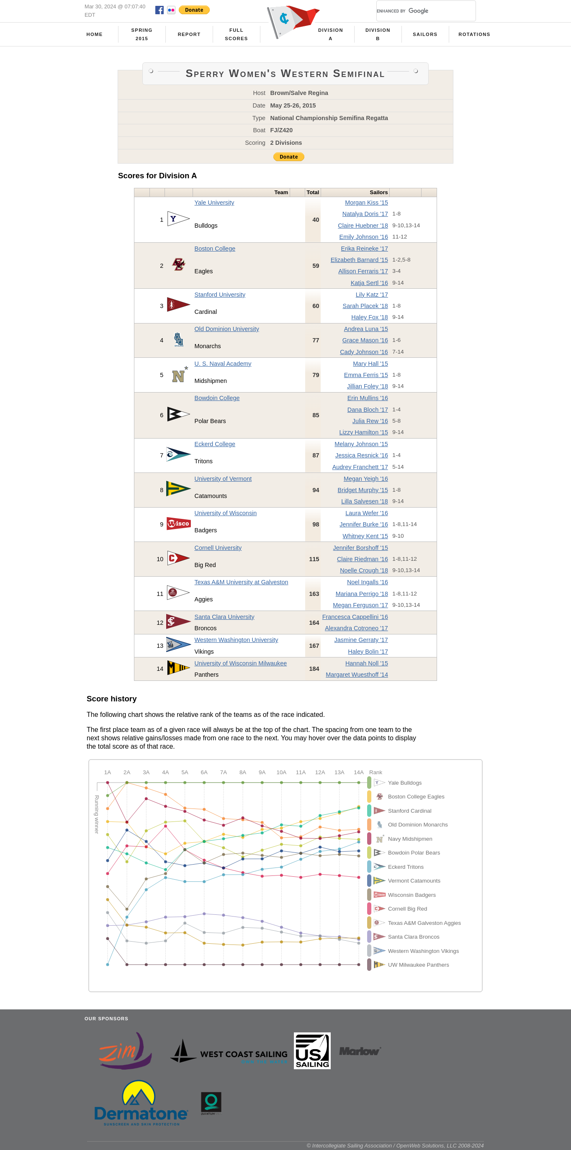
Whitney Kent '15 (365, 536)
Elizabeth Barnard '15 (359, 260)
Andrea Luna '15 (366, 329)
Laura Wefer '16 (366, 513)
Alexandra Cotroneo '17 (356, 628)
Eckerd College (215, 444)
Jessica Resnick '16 (361, 455)
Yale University (214, 202)
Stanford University (220, 294)
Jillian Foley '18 (367, 386)
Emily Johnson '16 (364, 237)
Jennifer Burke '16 (364, 524)
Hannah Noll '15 (366, 663)
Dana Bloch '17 (367, 409)
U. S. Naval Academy (223, 363)
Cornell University (218, 547)
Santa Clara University (225, 617)
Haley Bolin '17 (368, 651)
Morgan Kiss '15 (366, 202)
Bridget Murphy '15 (363, 490)
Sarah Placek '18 (365, 306)
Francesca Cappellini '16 (355, 617)
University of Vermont (223, 478)
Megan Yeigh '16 (366, 478)
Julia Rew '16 (370, 421)
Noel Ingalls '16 (367, 582)
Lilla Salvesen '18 (364, 501)
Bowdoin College (217, 398)
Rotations (474, 34)
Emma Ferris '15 (366, 375)
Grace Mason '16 (365, 340)
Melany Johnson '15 (361, 444)
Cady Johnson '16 (364, 352)
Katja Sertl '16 (369, 283)
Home (95, 34)
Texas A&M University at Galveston (241, 582)
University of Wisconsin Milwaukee (241, 663)
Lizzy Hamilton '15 (364, 432)
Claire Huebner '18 (363, 225)
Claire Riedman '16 (362, 559)
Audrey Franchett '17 (360, 467)
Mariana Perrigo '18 (362, 593)
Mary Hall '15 (370, 363)
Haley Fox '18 (369, 317)
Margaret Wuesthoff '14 (357, 674)
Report (189, 34)
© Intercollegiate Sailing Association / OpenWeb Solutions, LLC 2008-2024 (395, 1145)
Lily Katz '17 (372, 294)
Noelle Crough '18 (364, 570)
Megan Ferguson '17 (360, 605)
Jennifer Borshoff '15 (360, 547)
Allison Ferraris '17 (363, 271)
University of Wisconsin (226, 513)
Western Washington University (236, 640)
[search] (416, 11)
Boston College (215, 248)
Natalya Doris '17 (365, 213)
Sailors (425, 34)
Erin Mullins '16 (367, 398)
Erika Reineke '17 (364, 248)
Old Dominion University (227, 329)
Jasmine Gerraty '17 (361, 640)
